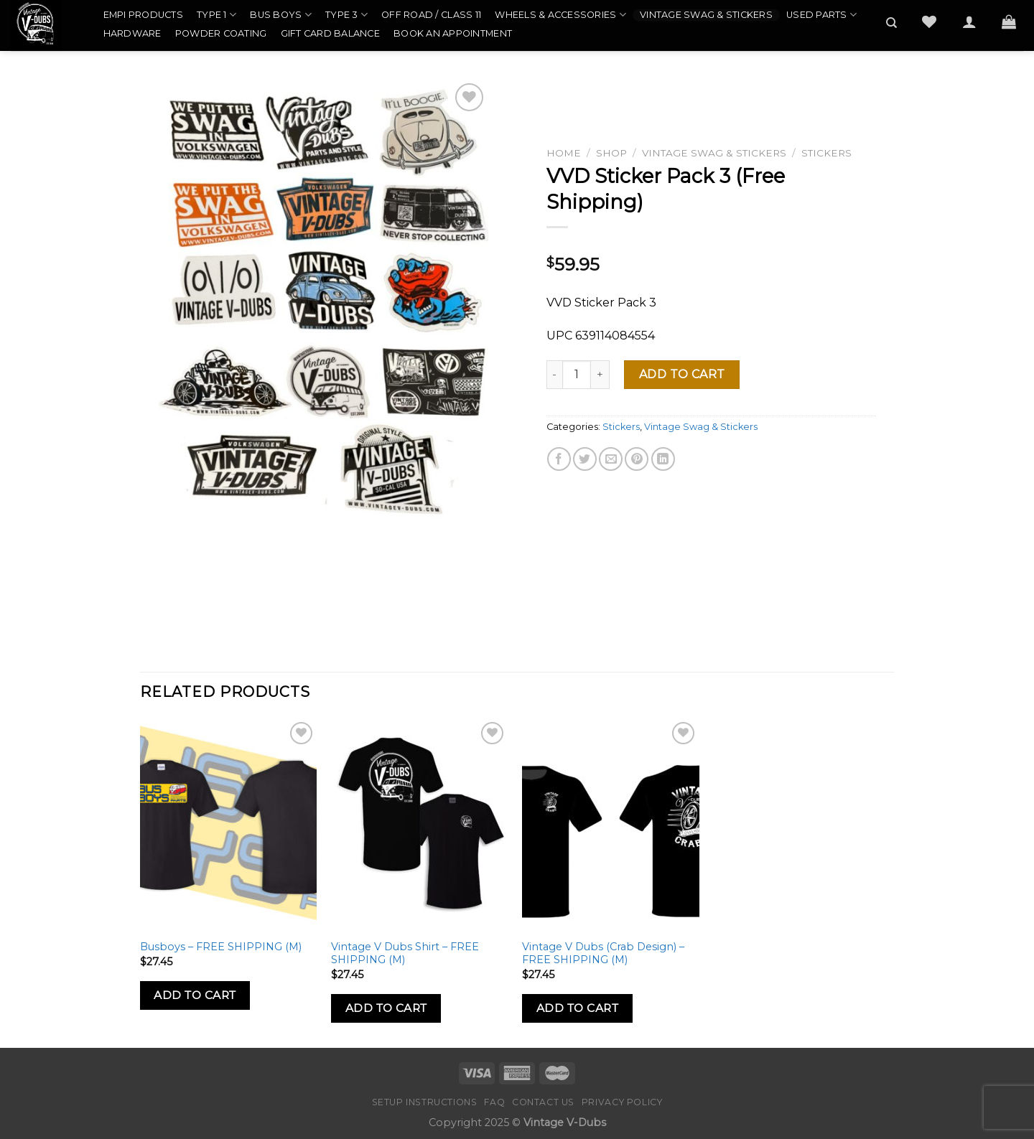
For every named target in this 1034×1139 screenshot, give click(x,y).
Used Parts (821, 15)
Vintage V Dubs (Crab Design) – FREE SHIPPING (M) (603, 953)
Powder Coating (221, 33)
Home (563, 153)
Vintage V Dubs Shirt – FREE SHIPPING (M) (405, 953)
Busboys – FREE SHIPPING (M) (221, 946)
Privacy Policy (622, 1102)
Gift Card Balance (330, 33)
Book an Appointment (452, 33)
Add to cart (682, 374)
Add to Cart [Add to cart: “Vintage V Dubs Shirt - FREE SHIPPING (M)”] (386, 1008)
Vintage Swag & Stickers (706, 14)
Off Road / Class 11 (431, 14)
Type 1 (216, 15)
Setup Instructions (425, 1102)
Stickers (826, 153)
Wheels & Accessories (560, 15)
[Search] (891, 23)
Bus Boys (281, 15)
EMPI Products (143, 14)
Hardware (132, 33)
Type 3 (346, 15)
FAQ (494, 1102)
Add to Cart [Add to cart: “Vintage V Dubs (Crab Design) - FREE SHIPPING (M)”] (577, 1008)
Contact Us (543, 1102)
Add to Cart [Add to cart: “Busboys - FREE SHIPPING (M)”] (195, 995)
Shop (611, 153)
